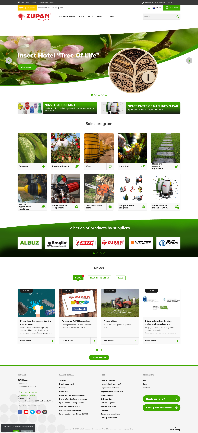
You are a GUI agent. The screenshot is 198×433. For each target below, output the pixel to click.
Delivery (104, 410)
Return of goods (108, 403)
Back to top (175, 429)
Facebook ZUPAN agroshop (76, 321)
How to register (108, 380)
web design (122, 429)
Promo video (110, 321)
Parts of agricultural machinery (73, 399)
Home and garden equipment (72, 395)
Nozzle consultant (162, 398)
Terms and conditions (110, 414)
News (99, 16)
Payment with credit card (112, 391)
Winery (62, 388)
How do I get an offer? (111, 384)
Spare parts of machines (162, 407)
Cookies (21, 429)
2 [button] (95, 94)
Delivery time (106, 399)
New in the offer (99, 278)
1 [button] (92, 94)
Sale (90, 16)
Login (55, 8)
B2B (61, 8)
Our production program (70, 410)
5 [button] (106, 94)
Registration (44, 8)
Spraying (63, 380)
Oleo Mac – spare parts (69, 406)
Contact (111, 16)
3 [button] (99, 94)
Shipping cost (107, 395)
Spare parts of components (71, 403)
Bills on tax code (108, 406)
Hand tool (63, 391)
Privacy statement (109, 418)
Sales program (67, 16)
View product (27, 67)
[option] (99, 61)
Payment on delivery (110, 388)
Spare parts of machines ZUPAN (73, 414)
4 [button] (102, 94)
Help (81, 16)
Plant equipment (66, 384)
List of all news (99, 357)
